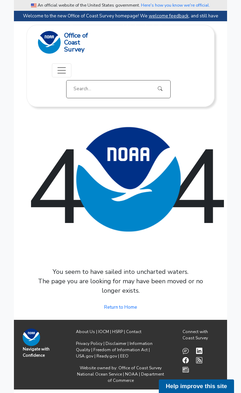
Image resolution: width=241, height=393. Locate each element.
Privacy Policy (89, 343)
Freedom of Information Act (120, 350)
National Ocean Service (99, 374)
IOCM (103, 331)
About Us (85, 331)
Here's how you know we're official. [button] (175, 5)
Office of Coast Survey (140, 368)
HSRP (117, 331)
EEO (124, 356)
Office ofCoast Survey (76, 43)
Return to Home (120, 307)
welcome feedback (169, 16)
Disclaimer (116, 343)
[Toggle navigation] (61, 70)
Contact (133, 331)
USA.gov (84, 356)
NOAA (131, 374)
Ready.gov (106, 356)
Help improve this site (196, 386)
